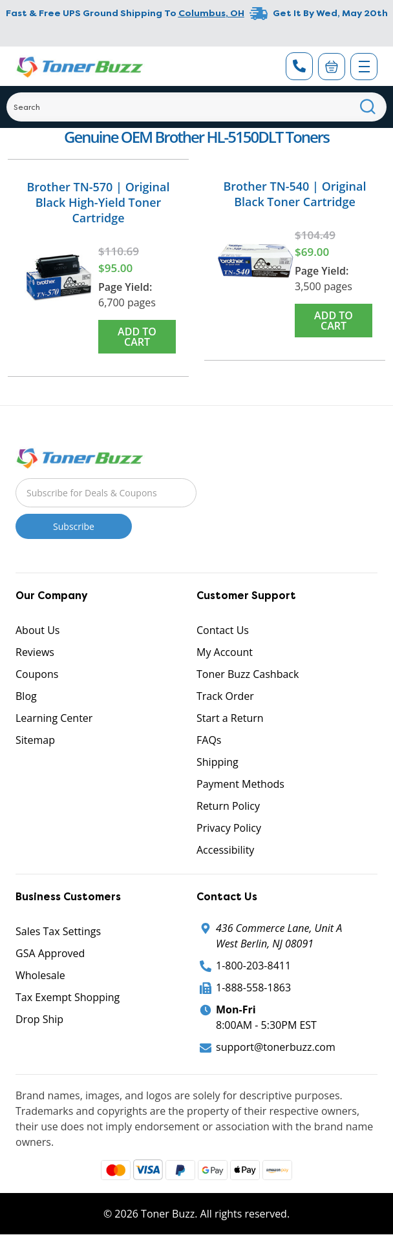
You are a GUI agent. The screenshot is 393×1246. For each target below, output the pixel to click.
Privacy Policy (229, 828)
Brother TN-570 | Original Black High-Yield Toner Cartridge (98, 202)
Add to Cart (137, 336)
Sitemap (35, 740)
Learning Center (54, 718)
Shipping (218, 762)
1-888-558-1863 (253, 987)
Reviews (35, 652)
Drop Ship (39, 1019)
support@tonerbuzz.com (275, 1047)
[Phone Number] (299, 66)
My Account (225, 652)
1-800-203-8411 (253, 965)
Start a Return (230, 718)
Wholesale (40, 975)
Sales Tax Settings (58, 931)
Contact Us (223, 630)
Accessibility (225, 850)
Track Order (225, 696)
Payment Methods (240, 784)
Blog (26, 696)
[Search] (196, 106)
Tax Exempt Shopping (68, 997)
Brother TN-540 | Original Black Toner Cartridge (294, 193)
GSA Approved (50, 953)
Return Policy (228, 806)
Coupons (37, 674)
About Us (38, 630)
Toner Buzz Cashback (248, 674)
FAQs (209, 740)
